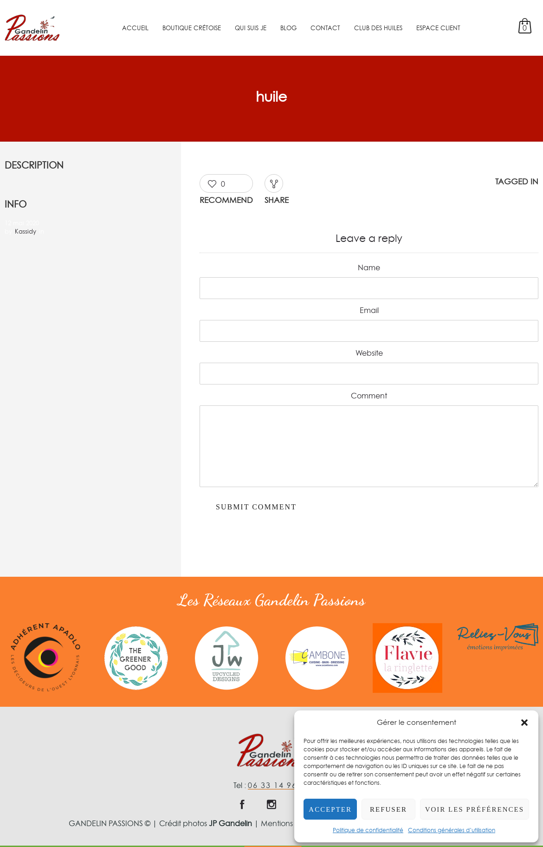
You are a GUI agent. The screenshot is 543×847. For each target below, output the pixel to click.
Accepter (330, 809)
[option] (45, 657)
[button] (524, 722)
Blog (288, 28)
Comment (369, 395)
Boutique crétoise (191, 28)
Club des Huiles (378, 28)
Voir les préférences (474, 809)
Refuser (388, 809)
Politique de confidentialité (368, 830)
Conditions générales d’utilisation (451, 830)
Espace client (438, 28)
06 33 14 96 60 (279, 785)
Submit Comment (256, 507)
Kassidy (25, 231)
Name (369, 267)
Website (369, 353)
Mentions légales (290, 823)
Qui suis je (250, 28)
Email (369, 310)
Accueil (135, 28)
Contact (325, 28)
